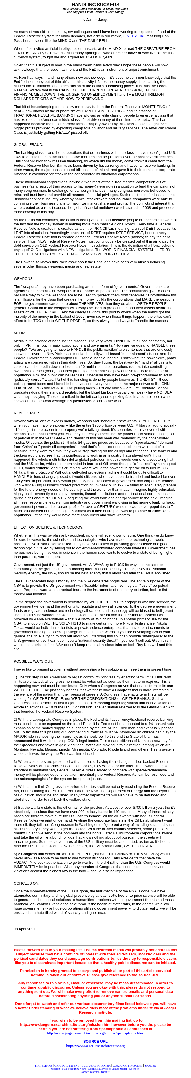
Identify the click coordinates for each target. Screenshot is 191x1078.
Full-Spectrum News (74, 1068)
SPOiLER (150, 1065)
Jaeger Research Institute (95, 1071)
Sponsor (134, 1068)
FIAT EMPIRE (134, 36)
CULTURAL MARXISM (96, 1065)
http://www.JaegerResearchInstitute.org (95, 1046)
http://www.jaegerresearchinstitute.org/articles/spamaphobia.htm (95, 1033)
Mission (55, 1068)
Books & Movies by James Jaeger (107, 1068)
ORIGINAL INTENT (66, 1065)
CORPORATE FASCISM (127, 1065)
